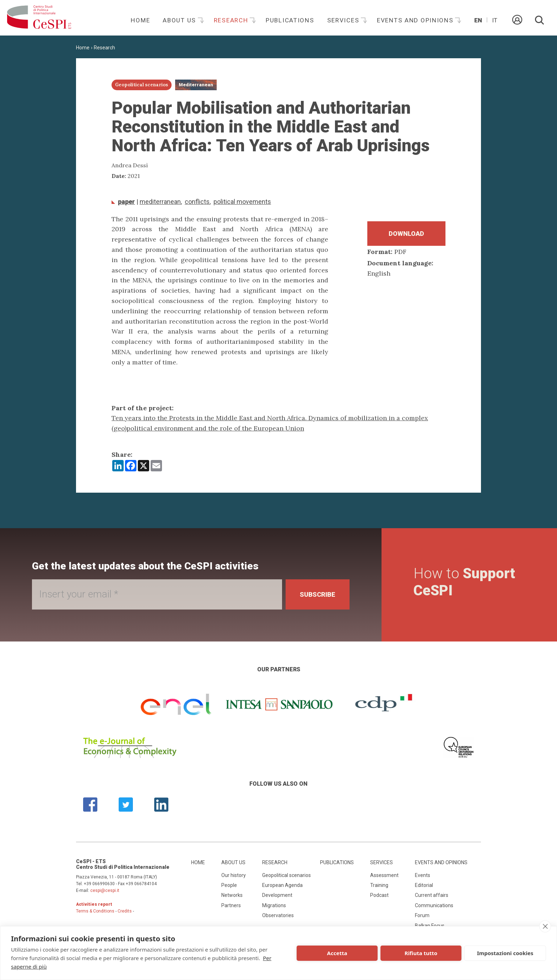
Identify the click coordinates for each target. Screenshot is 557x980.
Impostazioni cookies (505, 953)
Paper (126, 201)
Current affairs (431, 895)
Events (422, 875)
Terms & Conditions (95, 911)
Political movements (242, 201)
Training (379, 885)
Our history (233, 875)
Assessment (384, 875)
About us (180, 20)
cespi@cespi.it (104, 890)
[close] (545, 926)
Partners (231, 905)
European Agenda (282, 885)
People (229, 885)
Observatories (278, 915)
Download (406, 233)
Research (232, 20)
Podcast (379, 895)
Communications (434, 905)
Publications (290, 20)
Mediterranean (160, 201)
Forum (422, 915)
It (494, 20)
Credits (125, 911)
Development (277, 895)
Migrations (274, 905)
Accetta (337, 953)
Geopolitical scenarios (286, 875)
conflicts (197, 201)
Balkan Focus (429, 925)
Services (344, 20)
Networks (232, 895)
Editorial (424, 885)
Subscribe (317, 594)
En (478, 20)
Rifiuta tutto (421, 953)
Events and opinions (416, 20)
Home (140, 20)
